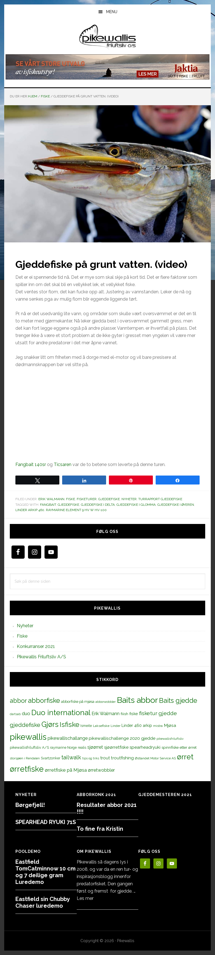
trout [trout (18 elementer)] (105, 757)
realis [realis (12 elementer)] (82, 747)
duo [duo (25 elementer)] (26, 713)
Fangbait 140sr (30, 464)
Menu (111, 12)
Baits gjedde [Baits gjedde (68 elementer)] (178, 700)
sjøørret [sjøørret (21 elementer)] (95, 747)
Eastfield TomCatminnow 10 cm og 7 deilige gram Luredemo (45, 871)
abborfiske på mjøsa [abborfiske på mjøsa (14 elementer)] (77, 701)
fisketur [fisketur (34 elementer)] (148, 713)
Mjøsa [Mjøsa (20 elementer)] (170, 725)
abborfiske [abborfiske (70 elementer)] (44, 700)
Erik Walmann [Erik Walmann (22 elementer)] (106, 713)
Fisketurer (87, 499)
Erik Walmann (51, 499)
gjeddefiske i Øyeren (175, 505)
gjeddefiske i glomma (136, 505)
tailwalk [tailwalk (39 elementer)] (71, 757)
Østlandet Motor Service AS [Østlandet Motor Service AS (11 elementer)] (155, 758)
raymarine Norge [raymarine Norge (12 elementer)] (63, 747)
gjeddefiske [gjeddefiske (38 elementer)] (25, 725)
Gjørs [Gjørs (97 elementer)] (50, 724)
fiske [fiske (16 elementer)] (133, 713)
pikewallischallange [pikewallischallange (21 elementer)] (68, 738)
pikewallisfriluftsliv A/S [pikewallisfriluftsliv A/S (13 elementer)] (29, 747)
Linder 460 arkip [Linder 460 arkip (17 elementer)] (136, 725)
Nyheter (129, 499)
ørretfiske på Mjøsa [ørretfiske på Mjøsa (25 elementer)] (66, 770)
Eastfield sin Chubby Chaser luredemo (42, 902)
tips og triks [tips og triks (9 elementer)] (90, 758)
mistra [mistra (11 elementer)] (158, 726)
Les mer (85, 898)
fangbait (48, 505)
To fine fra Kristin (100, 828)
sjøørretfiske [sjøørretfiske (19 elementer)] (116, 747)
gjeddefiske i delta (98, 505)
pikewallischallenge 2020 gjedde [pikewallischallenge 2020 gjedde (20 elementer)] (122, 738)
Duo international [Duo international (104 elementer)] (60, 712)
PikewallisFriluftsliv (107, 37)
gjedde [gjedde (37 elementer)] (167, 713)
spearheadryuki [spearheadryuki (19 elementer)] (145, 747)
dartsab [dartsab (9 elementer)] (15, 714)
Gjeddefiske (109, 499)
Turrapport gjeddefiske (160, 499)
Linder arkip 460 (29, 510)
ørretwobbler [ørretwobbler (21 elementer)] (101, 770)
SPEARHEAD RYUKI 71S (45, 822)
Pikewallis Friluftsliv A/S (41, 656)
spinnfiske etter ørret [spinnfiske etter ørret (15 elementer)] (179, 747)
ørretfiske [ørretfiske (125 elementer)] (27, 768)
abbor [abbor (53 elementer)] (18, 700)
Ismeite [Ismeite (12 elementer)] (86, 726)
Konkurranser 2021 (36, 646)
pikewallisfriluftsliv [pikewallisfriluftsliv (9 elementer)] (170, 738)
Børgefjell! (30, 805)
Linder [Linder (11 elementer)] (115, 726)
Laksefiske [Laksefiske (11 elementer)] (101, 726)
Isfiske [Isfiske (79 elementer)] (69, 724)
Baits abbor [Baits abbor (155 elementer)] (137, 700)
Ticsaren (62, 464)
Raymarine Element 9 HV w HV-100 (76, 510)
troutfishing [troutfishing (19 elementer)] (122, 757)
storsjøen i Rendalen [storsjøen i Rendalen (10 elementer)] (25, 758)
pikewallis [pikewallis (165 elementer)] (28, 737)
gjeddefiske (68, 505)
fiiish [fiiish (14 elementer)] (124, 713)
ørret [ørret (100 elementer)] (185, 757)
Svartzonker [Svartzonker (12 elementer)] (50, 758)
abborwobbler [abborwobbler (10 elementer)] (105, 702)
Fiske (70, 499)
